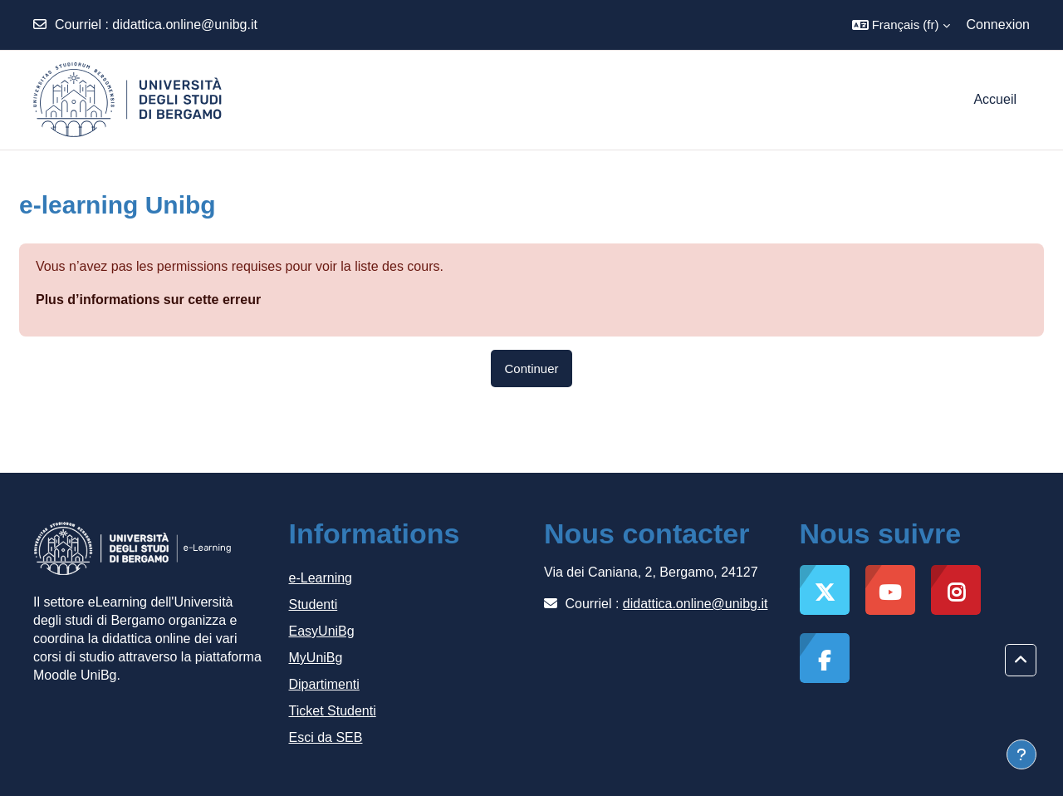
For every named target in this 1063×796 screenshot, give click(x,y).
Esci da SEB (326, 737)
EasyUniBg (322, 631)
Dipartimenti (324, 684)
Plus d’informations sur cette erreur (148, 299)
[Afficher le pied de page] (1021, 754)
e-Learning (321, 578)
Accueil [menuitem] (994, 99)
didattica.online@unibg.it (184, 24)
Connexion (999, 24)
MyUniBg (316, 658)
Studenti (313, 604)
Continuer (531, 368)
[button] (901, 25)
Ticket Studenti (332, 711)
